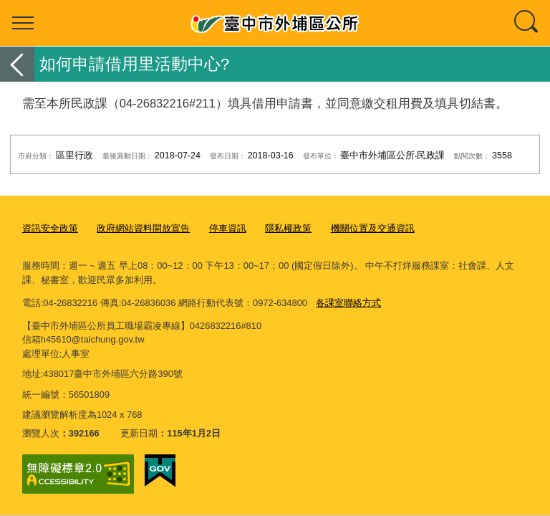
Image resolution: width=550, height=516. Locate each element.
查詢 (527, 23)
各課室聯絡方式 (348, 302)
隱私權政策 (288, 228)
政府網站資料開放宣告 (143, 228)
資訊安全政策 (50, 228)
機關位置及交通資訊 (373, 228)
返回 (17, 64)
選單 (23, 23)
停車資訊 (227, 228)
